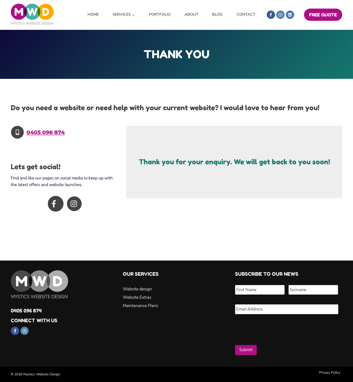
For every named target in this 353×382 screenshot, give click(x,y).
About (191, 14)
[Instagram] (280, 15)
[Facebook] (271, 15)
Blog (217, 14)
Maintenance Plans (140, 306)
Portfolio (160, 14)
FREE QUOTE (323, 14)
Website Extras (137, 297)
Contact (246, 14)
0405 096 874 (45, 132)
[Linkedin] (290, 15)
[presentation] (272, 327)
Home (93, 14)
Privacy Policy (329, 372)
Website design (137, 289)
